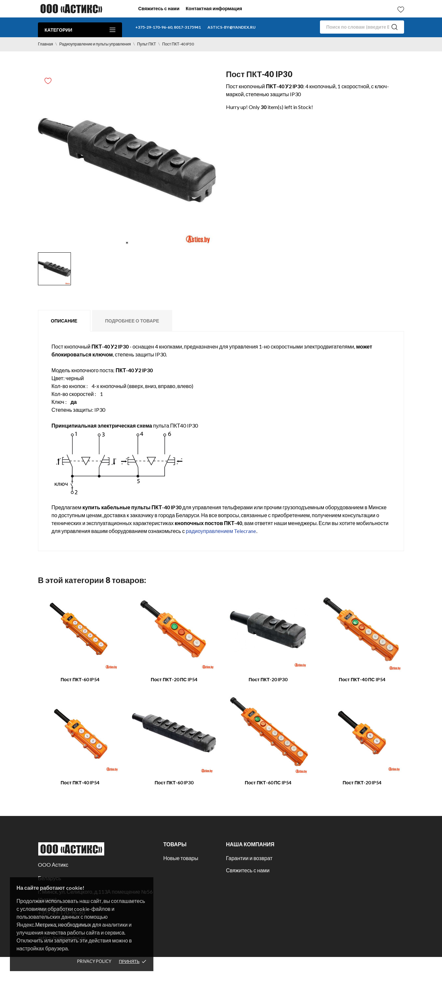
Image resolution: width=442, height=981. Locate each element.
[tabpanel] (127, 160)
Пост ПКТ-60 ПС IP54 (268, 782)
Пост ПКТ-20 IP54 (362, 782)
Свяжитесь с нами (158, 8)
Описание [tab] (64, 320)
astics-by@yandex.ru (231, 27)
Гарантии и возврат (249, 858)
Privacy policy (94, 961)
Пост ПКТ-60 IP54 (80, 679)
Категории (80, 30)
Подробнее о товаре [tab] (132, 320)
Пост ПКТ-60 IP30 (174, 782)
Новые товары (180, 858)
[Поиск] (362, 27)
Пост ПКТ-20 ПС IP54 (174, 679)
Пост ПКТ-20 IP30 (268, 679)
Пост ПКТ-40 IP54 (80, 782)
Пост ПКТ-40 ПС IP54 (362, 679)
